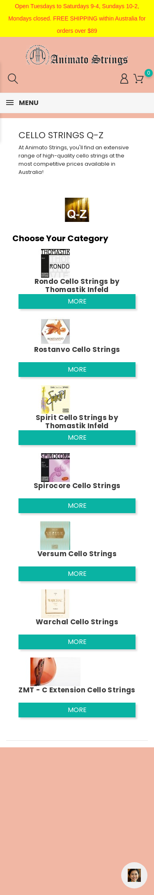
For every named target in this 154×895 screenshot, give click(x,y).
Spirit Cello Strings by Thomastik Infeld (77, 422)
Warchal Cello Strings (77, 622)
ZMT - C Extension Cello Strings (77, 690)
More (77, 301)
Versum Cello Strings (77, 554)
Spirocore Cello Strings (77, 486)
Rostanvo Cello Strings (77, 349)
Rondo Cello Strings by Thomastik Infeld (77, 285)
